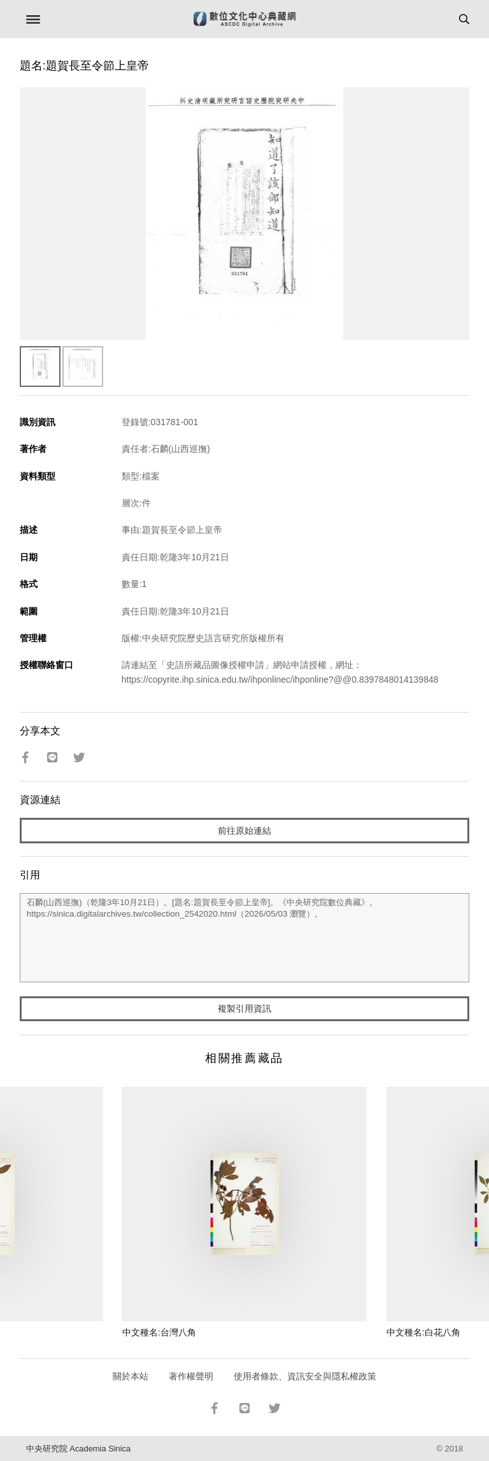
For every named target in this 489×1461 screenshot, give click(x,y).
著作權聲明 (191, 1376)
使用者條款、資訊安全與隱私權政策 (305, 1376)
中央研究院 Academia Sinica (78, 1448)
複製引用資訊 (244, 1008)
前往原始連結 (244, 830)
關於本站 (130, 1376)
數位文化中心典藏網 (244, 19)
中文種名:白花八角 (423, 1332)
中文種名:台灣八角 (159, 1332)
